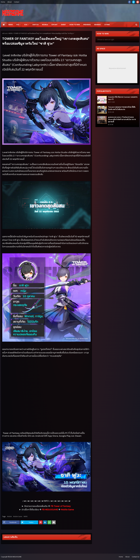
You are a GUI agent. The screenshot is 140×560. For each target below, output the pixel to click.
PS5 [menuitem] (17, 25)
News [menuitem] (10, 25)
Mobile (9, 516)
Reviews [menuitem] (97, 25)
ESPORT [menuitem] (55, 25)
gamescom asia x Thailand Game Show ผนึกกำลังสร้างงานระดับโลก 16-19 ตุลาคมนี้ (122, 119)
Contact (16, 2)
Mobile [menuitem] (45, 25)
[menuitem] (4, 24)
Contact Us (135, 557)
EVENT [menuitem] (63, 25)
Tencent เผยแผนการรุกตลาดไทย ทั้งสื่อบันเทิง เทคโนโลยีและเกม (121, 108)
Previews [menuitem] (87, 25)
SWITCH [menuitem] (35, 25)
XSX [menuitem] (25, 25)
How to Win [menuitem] (74, 25)
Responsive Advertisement (117, 68)
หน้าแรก (4, 33)
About (9, 2)
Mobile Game (17, 516)
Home (3, 2)
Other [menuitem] (107, 25)
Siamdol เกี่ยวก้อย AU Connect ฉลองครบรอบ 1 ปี (122, 98)
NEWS (10, 33)
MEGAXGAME (17, 557)
